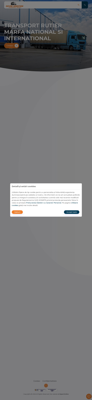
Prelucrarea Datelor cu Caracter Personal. (44, 203)
